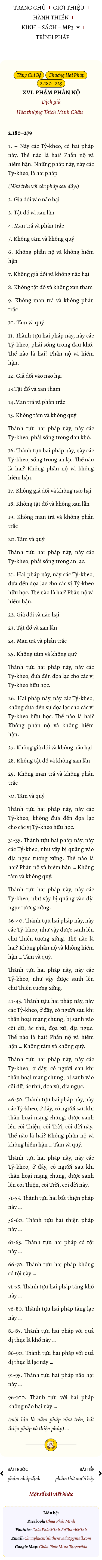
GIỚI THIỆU (68, 8)
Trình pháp (52, 37)
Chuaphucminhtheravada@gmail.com (57, 1538)
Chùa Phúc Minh (60, 1521)
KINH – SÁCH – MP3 (50, 27)
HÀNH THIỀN (51, 17)
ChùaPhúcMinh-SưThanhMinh (59, 1529)
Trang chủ (30, 8)
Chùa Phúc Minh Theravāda (63, 1546)
